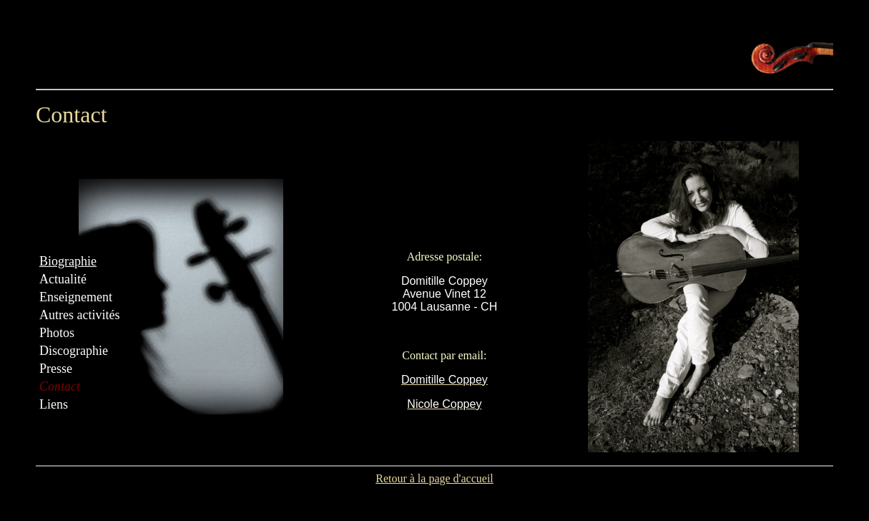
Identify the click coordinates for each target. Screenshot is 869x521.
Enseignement (75, 297)
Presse (55, 368)
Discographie (73, 351)
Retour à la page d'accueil (434, 478)
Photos (56, 333)
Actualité (63, 279)
